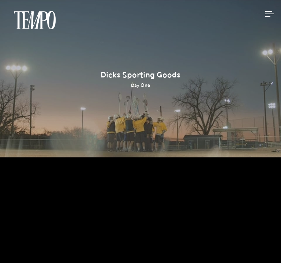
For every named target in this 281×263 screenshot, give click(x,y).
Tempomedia (34, 20)
